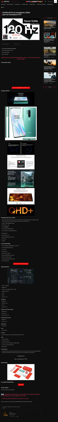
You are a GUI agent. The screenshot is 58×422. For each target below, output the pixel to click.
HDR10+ (12, 406)
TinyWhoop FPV (46, 42)
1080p (5, 406)
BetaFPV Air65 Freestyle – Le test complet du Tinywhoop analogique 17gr (49, 40)
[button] (45, 1)
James (10, 412)
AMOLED (9, 406)
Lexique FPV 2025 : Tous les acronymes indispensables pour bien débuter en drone (49, 67)
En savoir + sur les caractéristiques (21, 263)
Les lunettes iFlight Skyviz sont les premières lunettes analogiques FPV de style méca (49, 80)
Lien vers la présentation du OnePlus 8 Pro (20, 87)
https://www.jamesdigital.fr (12, 413)
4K (6, 406)
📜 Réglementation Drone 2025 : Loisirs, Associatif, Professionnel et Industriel (50, 54)
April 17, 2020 (24, 398)
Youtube (18, 406)
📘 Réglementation (47, 57)
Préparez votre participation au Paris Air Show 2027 (49, 28)
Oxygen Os (21, 384)
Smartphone (15, 406)
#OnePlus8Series (35, 394)
